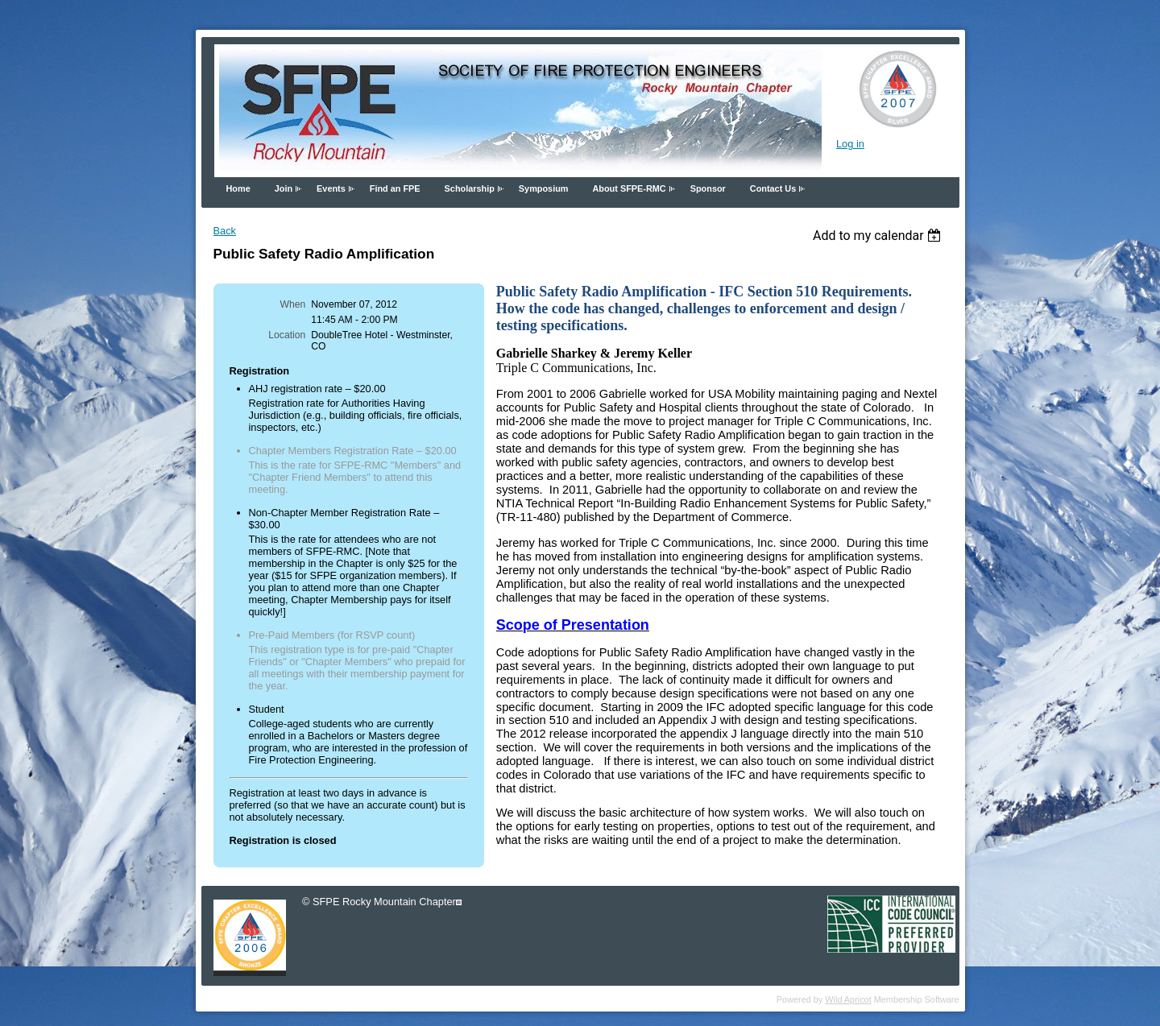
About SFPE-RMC (628, 188)
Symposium (544, 188)
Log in (850, 144)
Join (283, 188)
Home (238, 188)
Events (331, 188)
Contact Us (773, 188)
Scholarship (470, 188)
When (293, 304)
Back (224, 231)
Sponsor (708, 188)
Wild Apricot (848, 999)
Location (286, 335)
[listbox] (879, 235)
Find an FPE (395, 188)
